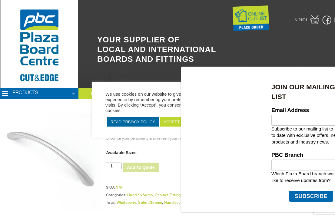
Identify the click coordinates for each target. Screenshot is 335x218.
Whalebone (126, 202)
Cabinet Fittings (169, 195)
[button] (307, 20)
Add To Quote (141, 167)
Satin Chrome (150, 202)
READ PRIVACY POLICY (133, 122)
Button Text (222, 12)
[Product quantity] (113, 166)
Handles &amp (140, 195)
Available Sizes (121, 152)
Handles (171, 202)
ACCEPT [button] (172, 122)
